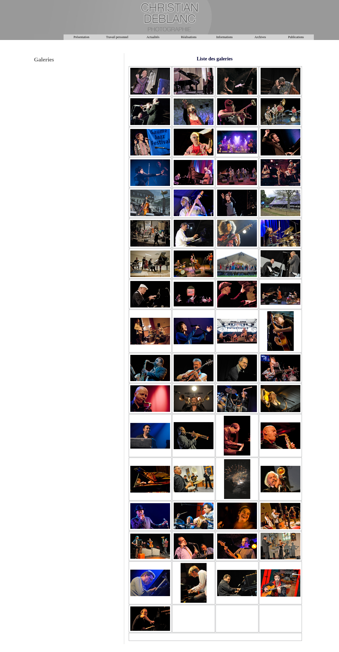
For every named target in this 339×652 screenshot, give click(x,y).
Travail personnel (117, 37)
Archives (260, 37)
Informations (224, 37)
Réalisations (189, 37)
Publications (296, 37)
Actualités (152, 37)
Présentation (81, 37)
